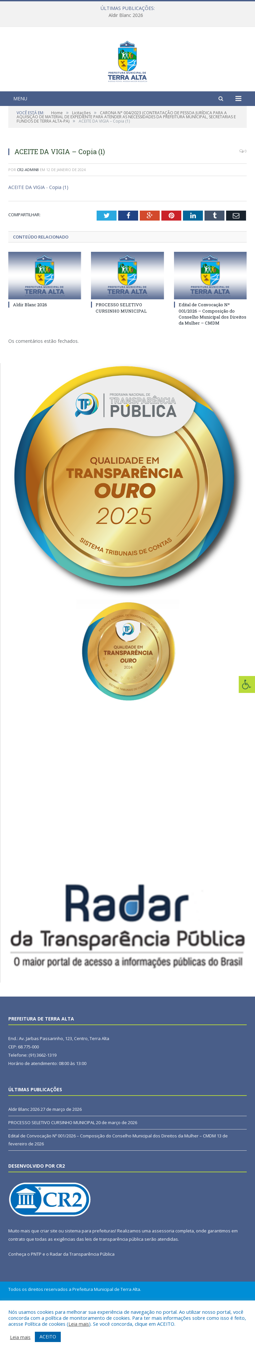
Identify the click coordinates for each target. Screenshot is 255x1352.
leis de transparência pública (114, 1280)
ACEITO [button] (48, 1336)
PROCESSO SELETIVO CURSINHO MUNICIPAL (121, 349)
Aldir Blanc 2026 (126, 15)
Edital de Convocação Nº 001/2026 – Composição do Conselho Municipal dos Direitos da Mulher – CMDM (212, 355)
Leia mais (78, 1323)
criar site (48, 1272)
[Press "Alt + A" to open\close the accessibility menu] (247, 684)
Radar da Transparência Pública (82, 1295)
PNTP (36, 1295)
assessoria (163, 1272)
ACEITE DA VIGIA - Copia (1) (38, 228)
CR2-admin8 (28, 210)
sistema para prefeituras (90, 1272)
